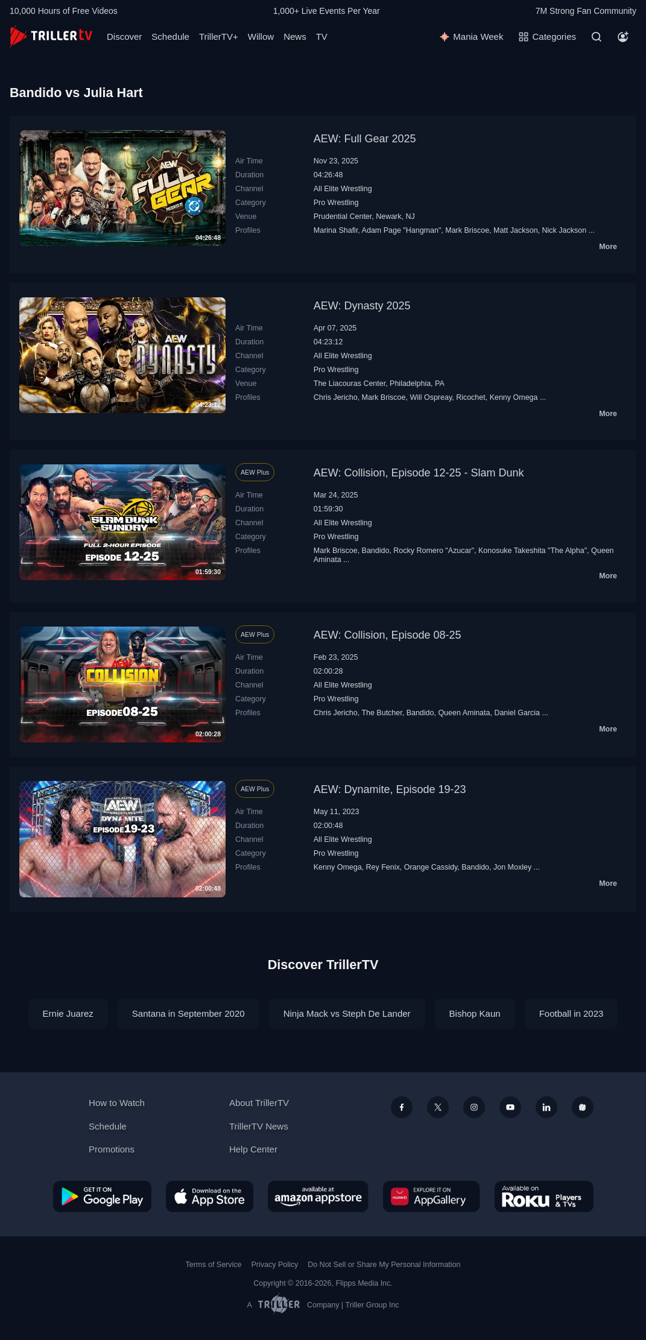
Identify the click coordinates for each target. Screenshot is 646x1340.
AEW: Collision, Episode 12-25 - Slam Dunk (419, 473)
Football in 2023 (571, 1013)
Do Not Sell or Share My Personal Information (384, 1264)
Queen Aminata (464, 713)
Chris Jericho (336, 397)
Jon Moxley (512, 867)
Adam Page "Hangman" (402, 230)
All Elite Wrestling (343, 189)
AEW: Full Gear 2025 (365, 139)
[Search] (596, 37)
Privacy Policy (274, 1264)
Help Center (253, 1149)
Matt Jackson (515, 230)
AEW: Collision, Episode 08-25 (387, 635)
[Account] (623, 37)
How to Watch (117, 1103)
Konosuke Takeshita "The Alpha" (532, 550)
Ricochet (471, 397)
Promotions (112, 1149)
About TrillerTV (259, 1103)
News (294, 36)
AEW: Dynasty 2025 (362, 306)
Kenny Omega (514, 397)
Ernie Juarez (68, 1013)
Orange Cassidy (431, 867)
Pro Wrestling (336, 202)
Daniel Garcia (517, 713)
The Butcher (381, 713)
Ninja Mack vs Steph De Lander (347, 1013)
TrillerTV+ (218, 36)
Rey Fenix (383, 867)
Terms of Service (214, 1264)
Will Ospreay (431, 397)
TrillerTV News (258, 1126)
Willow (261, 36)
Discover (124, 36)
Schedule (170, 36)
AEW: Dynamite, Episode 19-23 (390, 789)
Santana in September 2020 (188, 1013)
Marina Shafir (336, 230)
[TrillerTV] (51, 36)
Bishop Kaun (475, 1013)
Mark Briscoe (467, 230)
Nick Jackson (564, 230)
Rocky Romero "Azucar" (433, 550)
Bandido (376, 550)
